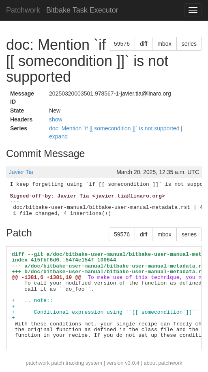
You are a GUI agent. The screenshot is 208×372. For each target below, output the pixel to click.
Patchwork (23, 10)
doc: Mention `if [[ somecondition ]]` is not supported (115, 128)
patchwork (37, 363)
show (55, 119)
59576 (122, 43)
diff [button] (143, 43)
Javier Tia (21, 172)
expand (58, 136)
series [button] (189, 43)
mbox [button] (164, 43)
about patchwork (163, 363)
